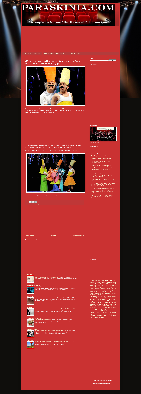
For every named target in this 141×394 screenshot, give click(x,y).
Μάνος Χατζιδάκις (105, 293)
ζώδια (105, 304)
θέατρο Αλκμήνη (93, 305)
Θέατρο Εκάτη (100, 288)
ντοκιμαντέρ (105, 314)
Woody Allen (93, 282)
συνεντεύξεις (93, 317)
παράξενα (92, 315)
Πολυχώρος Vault (100, 297)
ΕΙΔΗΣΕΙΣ (29, 274)
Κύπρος (97, 293)
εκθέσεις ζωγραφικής (103, 302)
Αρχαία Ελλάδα (111, 283)
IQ (90, 282)
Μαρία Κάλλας (107, 294)
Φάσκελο (29, 307)
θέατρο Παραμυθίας (102, 307)
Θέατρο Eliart (112, 287)
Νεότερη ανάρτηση (30, 235)
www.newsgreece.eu (32, 329)
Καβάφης (92, 293)
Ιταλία (111, 291)
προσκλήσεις (113, 315)
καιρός (102, 309)
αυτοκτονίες (103, 301)
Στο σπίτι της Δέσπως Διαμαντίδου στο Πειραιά (102, 156)
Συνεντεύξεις (37, 53)
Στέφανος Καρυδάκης (110, 297)
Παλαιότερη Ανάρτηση (78, 235)
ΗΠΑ (96, 287)
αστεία (97, 301)
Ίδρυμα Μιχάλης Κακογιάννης (104, 282)
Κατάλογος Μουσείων (76, 53)
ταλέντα (99, 317)
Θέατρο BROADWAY (103, 287)
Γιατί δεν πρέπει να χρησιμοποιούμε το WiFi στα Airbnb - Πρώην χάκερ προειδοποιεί (54, 286)
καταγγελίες (112, 309)
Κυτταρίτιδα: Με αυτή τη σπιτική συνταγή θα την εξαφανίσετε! (49, 297)
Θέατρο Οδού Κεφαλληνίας (102, 290)
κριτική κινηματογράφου (102, 312)
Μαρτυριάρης (30, 296)
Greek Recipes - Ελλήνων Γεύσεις (35, 318)
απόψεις (92, 301)
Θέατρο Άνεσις (93, 288)
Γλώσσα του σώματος (95, 285)
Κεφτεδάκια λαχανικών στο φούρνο (43, 319)
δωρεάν (31, 204)
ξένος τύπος (112, 314)
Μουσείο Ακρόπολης (100, 296)
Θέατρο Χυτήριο (100, 291)
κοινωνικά (103, 311)
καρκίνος (106, 309)
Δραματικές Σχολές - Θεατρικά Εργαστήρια (56, 53)
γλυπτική (114, 301)
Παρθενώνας (93, 297)
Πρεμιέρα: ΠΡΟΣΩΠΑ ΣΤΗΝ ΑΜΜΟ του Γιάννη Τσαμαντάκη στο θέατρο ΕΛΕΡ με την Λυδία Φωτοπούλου (102, 197)
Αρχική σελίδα (27, 53)
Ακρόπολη (102, 283)
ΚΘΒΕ (114, 291)
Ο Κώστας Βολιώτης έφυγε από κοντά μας (101, 158)
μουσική (98, 314)
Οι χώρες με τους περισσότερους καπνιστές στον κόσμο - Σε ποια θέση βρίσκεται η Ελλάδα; (56, 308)
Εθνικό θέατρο (36, 204)
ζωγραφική (100, 304)
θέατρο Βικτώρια (102, 305)
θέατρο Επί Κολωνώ (111, 305)
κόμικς (110, 312)
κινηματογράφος (94, 310)
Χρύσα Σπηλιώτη (99, 299)
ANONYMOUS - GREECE (33, 285)
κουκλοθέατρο (93, 312)
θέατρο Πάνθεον (93, 307)
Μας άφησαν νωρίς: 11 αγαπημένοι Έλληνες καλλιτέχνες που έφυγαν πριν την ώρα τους (101, 166)
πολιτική (106, 315)
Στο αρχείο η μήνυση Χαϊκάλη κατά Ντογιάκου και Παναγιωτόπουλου (50, 330)
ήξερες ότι (107, 299)
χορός (102, 317)
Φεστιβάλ (92, 299)
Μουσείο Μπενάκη (111, 296)
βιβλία (109, 301)
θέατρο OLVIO (112, 304)
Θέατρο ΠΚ (113, 290)
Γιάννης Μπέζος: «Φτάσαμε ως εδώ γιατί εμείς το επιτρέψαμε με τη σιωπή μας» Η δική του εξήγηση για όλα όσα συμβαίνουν (103, 175)
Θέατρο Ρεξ (92, 291)
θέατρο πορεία (112, 307)
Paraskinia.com (97, 149)
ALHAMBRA (92, 280)
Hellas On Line (30, 340)
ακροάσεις (113, 299)
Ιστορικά (106, 291)
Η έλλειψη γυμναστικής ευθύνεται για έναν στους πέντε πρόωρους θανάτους (52, 341)
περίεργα (99, 315)
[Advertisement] (58, 30)
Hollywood (113, 280)
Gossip (106, 280)
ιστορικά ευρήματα (94, 309)
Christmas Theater (99, 280)
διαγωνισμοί (92, 302)
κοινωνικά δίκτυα (112, 310)
